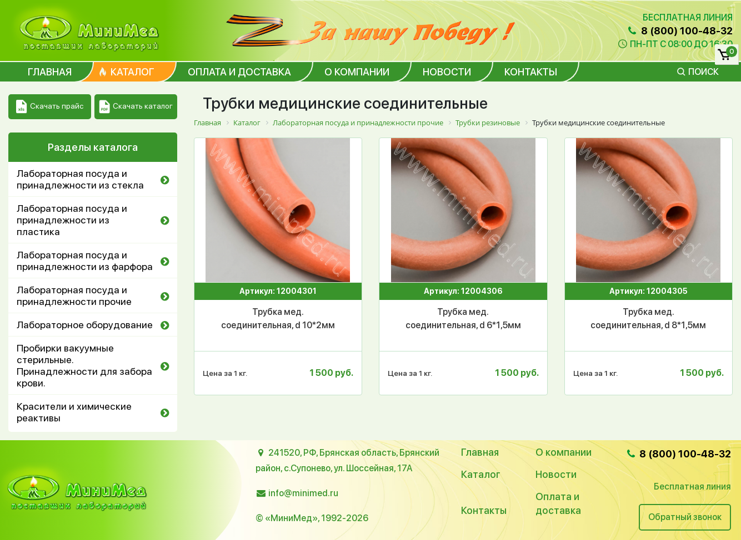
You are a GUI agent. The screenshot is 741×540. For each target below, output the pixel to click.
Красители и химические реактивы (74, 412)
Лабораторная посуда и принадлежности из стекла (80, 179)
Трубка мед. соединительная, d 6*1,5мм (463, 318)
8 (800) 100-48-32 (679, 31)
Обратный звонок (685, 517)
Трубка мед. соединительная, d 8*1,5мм (648, 318)
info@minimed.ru (303, 493)
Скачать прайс (49, 107)
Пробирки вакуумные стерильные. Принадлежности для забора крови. (84, 365)
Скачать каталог (136, 107)
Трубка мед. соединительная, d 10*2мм (278, 318)
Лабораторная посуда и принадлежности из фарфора (85, 260)
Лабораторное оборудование (85, 324)
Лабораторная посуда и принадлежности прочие (74, 295)
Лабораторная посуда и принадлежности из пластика (72, 219)
